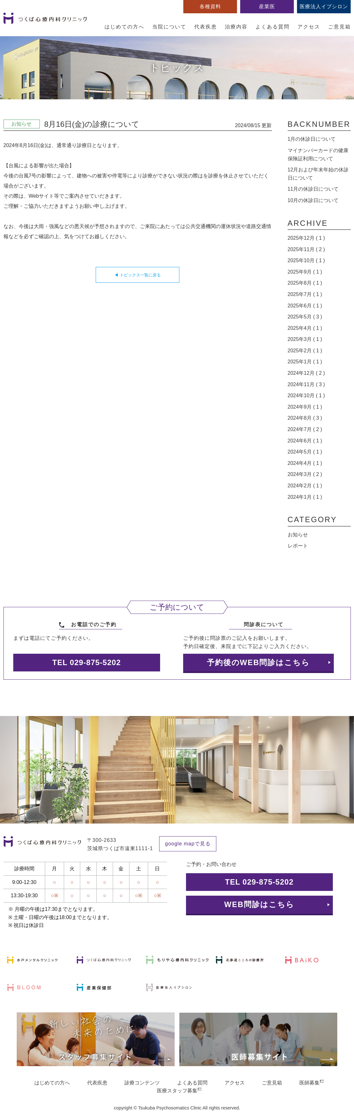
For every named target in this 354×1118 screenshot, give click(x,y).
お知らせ (298, 534)
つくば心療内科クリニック (45, 22)
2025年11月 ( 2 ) (306, 249)
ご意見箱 (339, 26)
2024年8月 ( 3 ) (305, 418)
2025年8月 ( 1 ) (305, 283)
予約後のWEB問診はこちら (258, 662)
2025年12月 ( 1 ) (306, 238)
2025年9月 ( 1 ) (305, 272)
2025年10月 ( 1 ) (306, 260)
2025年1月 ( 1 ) (305, 361)
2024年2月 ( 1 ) (305, 485)
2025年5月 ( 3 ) (305, 316)
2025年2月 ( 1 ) (305, 350)
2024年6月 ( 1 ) (305, 440)
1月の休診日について (312, 139)
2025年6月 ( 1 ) (305, 305)
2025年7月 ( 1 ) (305, 294)
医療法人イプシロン (324, 6)
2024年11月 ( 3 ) (306, 384)
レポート (298, 545)
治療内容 (236, 26)
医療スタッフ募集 (177, 1090)
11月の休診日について (313, 189)
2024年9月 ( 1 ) (305, 407)
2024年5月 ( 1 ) (305, 451)
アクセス (308, 26)
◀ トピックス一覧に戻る (137, 275)
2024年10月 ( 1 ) (306, 395)
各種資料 (210, 6)
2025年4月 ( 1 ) (305, 328)
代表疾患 (205, 26)
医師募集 (309, 1082)
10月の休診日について (313, 200)
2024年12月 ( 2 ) (306, 373)
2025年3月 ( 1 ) (305, 339)
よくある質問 (272, 26)
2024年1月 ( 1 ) (305, 497)
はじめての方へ (124, 26)
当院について (169, 26)
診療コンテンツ (142, 1082)
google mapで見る (188, 843)
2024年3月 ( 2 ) (305, 474)
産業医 (267, 6)
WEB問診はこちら (259, 904)
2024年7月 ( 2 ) (305, 429)
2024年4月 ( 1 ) (305, 463)
